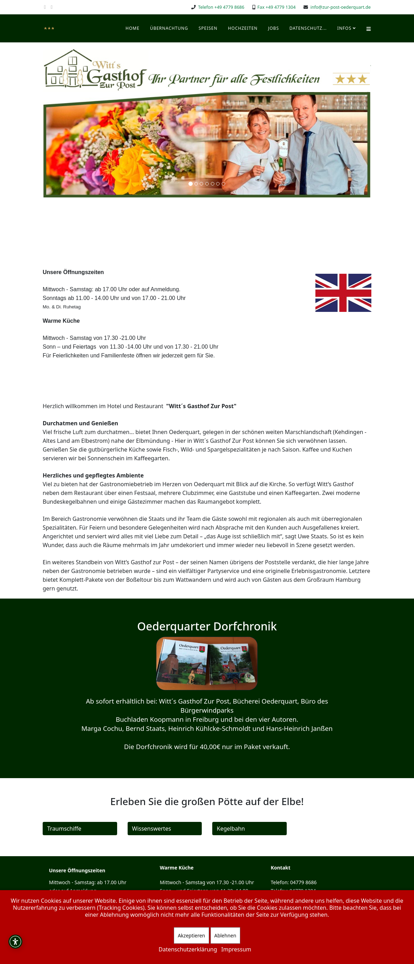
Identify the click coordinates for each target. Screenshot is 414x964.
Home (133, 28)
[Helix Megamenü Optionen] (368, 28)
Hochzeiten (243, 28)
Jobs (273, 28)
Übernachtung (169, 28)
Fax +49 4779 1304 (276, 7)
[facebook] (45, 7)
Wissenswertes (151, 828)
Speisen (208, 28)
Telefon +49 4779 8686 (221, 7)
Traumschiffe (64, 828)
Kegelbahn (231, 828)
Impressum (236, 949)
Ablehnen (225, 935)
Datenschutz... (308, 28)
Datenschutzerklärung (188, 949)
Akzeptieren (191, 935)
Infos (344, 28)
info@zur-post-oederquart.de (340, 7)
